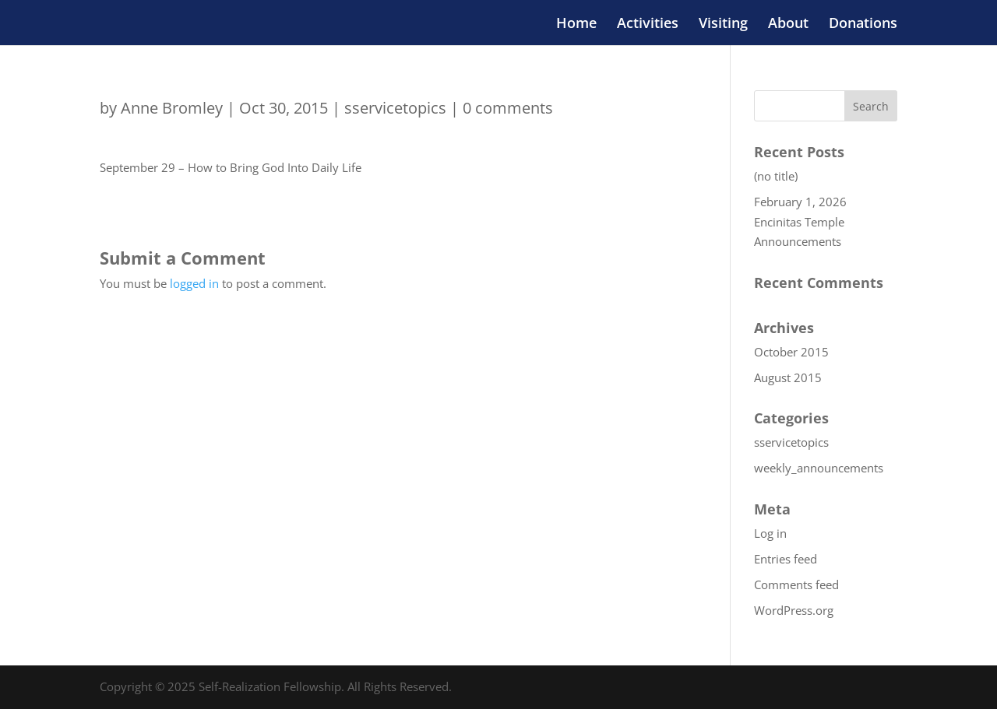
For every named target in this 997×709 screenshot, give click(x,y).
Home (576, 24)
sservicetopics (395, 107)
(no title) (776, 176)
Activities (647, 24)
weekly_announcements (818, 468)
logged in (194, 283)
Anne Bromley (172, 107)
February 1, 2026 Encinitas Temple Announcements (800, 221)
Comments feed (796, 584)
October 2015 (791, 352)
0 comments (508, 107)
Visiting (723, 24)
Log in (770, 533)
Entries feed (785, 559)
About (788, 24)
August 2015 (788, 377)
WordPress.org (793, 610)
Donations (863, 24)
